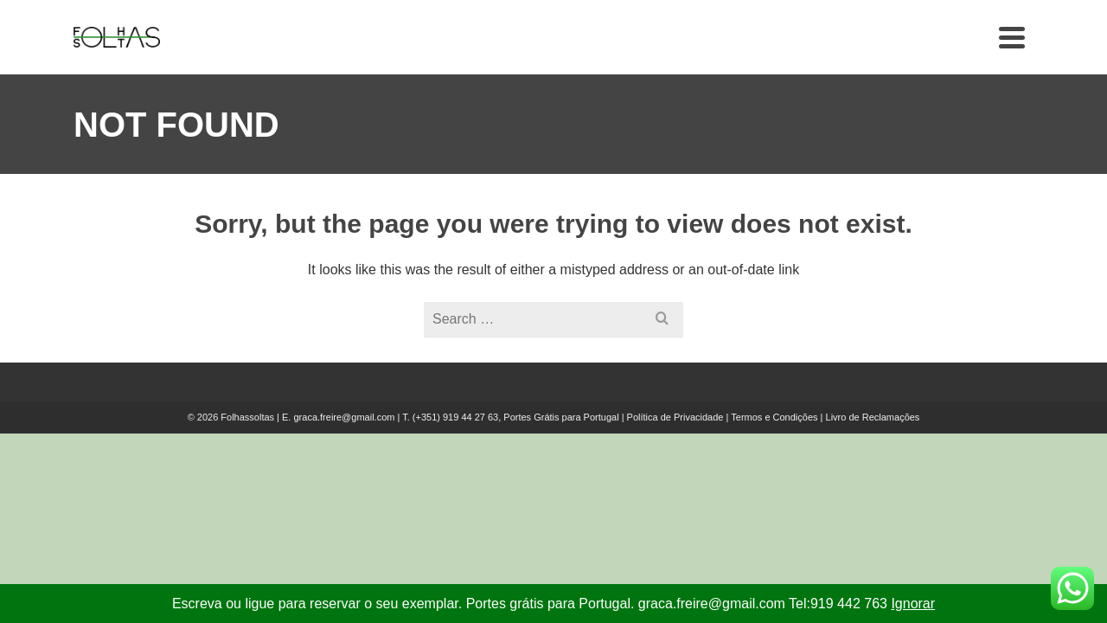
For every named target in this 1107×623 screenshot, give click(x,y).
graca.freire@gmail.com (343, 448)
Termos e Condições (774, 448)
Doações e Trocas (748, 52)
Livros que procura (577, 52)
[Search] (1015, 53)
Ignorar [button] (913, 603)
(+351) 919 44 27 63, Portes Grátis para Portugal (517, 448)
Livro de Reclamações (873, 448)
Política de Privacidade (675, 448)
